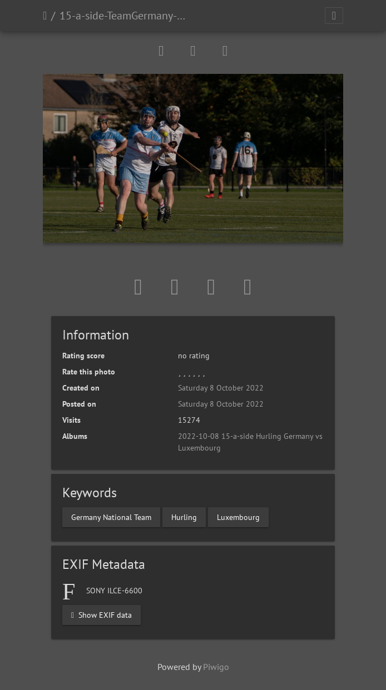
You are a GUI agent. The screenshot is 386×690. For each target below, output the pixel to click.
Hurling (184, 517)
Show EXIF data (101, 615)
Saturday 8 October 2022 (221, 388)
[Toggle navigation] (334, 15)
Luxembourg (238, 517)
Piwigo (216, 666)
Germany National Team (111, 517)
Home (45, 15)
